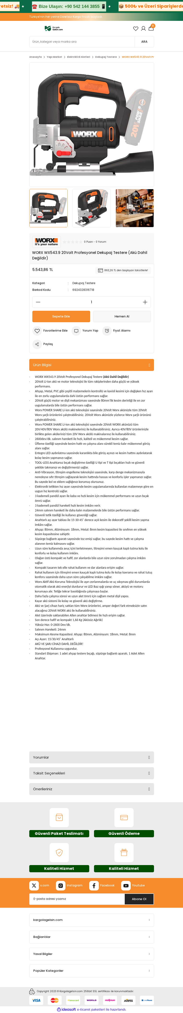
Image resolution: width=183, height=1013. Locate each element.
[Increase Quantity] (146, 302)
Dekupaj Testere (83, 283)
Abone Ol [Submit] (139, 899)
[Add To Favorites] (50, 331)
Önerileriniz (42, 788)
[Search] (91, 41)
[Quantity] (91, 302)
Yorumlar (41, 757)
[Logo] (53, 28)
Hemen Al (122, 316)
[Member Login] (143, 28)
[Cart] (151, 28)
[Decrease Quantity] (36, 302)
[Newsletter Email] (91, 899)
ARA (144, 42)
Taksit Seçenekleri (49, 773)
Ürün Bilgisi (42, 364)
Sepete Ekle (61, 316)
